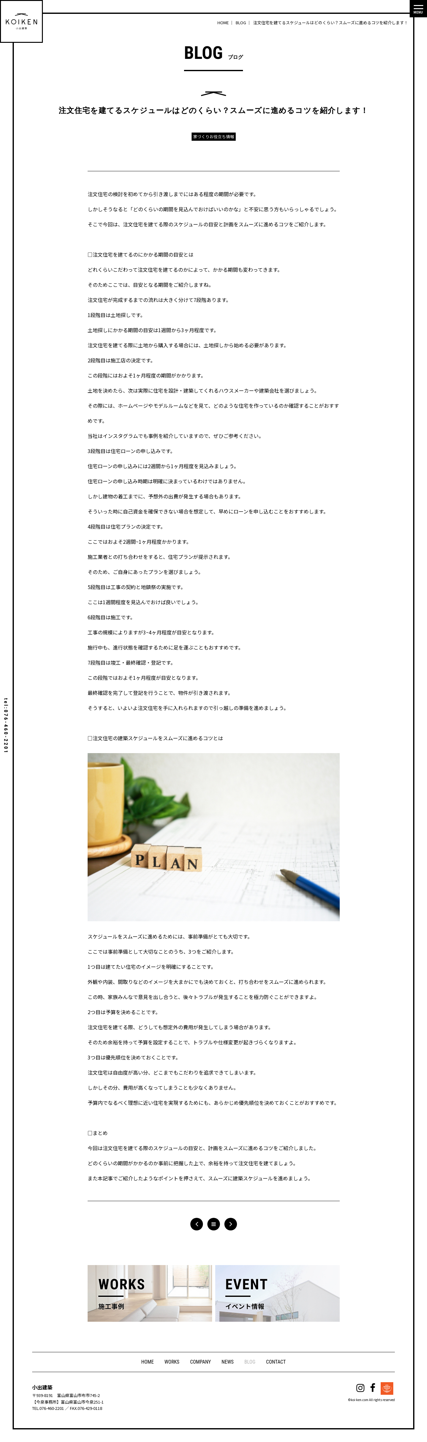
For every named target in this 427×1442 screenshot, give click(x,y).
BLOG (249, 1362)
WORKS (171, 1362)
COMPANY (200, 1362)
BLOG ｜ (244, 23)
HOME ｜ (226, 23)
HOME (147, 1362)
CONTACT (276, 1362)
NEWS (228, 1362)
